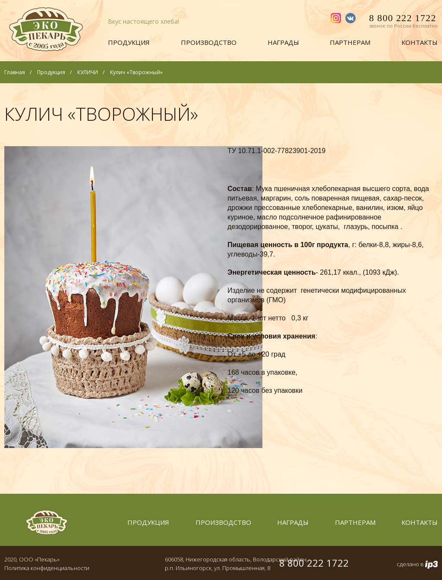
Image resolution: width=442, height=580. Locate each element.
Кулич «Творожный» (136, 72)
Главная (14, 72)
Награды (283, 42)
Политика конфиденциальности (46, 568)
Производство (209, 42)
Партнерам (350, 42)
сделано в (417, 564)
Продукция (129, 42)
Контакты (419, 42)
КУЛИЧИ (87, 72)
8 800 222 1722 (403, 22)
